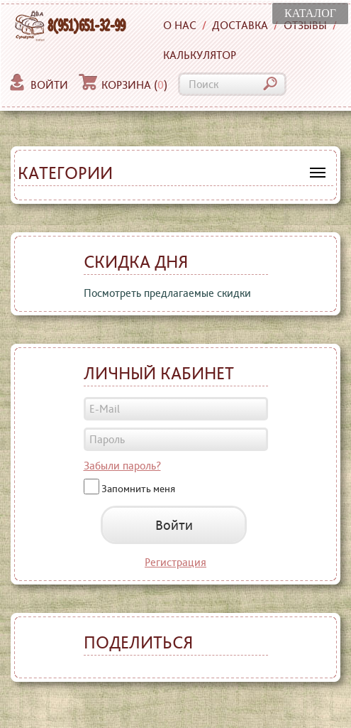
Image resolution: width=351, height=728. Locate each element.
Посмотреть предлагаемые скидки (167, 293)
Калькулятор (199, 55)
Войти (38, 85)
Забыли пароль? (122, 465)
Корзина (123, 85)
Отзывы (305, 25)
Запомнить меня (138, 488)
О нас (179, 25)
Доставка (240, 25)
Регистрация (175, 562)
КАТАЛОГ (310, 13)
